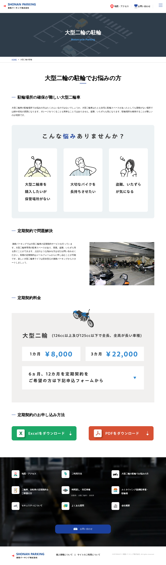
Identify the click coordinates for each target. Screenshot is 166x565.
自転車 (91, 495)
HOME (14, 60)
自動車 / (74, 495)
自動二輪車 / (83, 495)
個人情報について (64, 555)
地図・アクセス (121, 6)
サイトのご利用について (88, 555)
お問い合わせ (144, 6)
